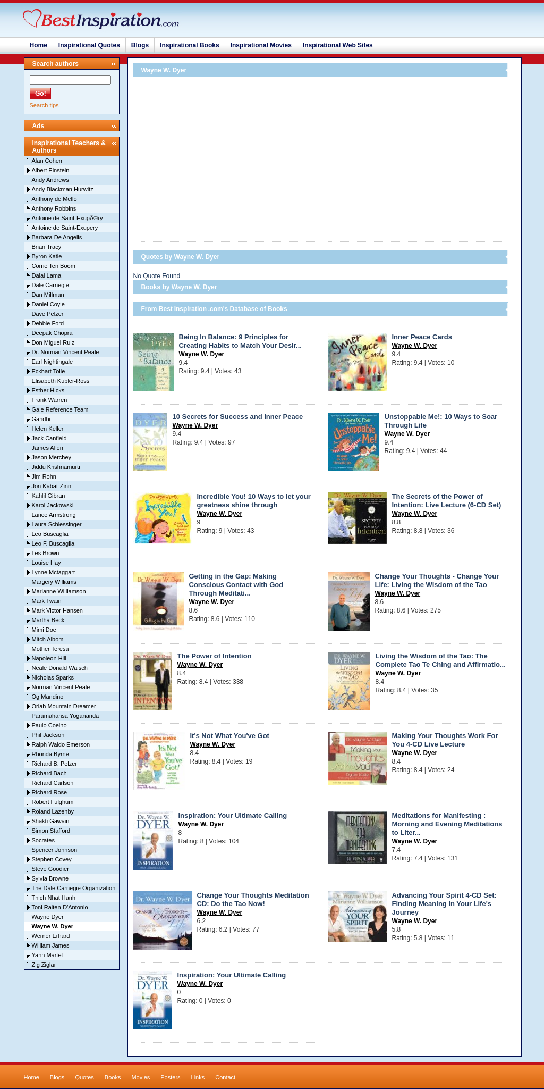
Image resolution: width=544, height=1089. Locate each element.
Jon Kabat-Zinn (52, 486)
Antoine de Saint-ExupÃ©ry (67, 218)
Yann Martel (47, 955)
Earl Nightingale (52, 361)
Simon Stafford (51, 830)
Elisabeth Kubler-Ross (61, 381)
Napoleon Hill (49, 658)
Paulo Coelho (49, 725)
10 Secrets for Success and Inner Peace (238, 417)
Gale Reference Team (60, 409)
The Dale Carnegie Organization (74, 888)
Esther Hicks (48, 390)
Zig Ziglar (44, 964)
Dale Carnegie (50, 285)
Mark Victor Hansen (57, 610)
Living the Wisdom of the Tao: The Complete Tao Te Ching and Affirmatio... (441, 660)
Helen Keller (48, 428)
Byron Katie (47, 256)
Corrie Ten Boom (53, 266)
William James (51, 945)
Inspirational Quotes (89, 45)
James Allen (47, 448)
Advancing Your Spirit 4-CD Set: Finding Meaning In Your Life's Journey (444, 903)
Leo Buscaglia (50, 534)
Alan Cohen (47, 160)
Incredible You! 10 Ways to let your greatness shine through (254, 500)
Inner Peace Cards (422, 337)
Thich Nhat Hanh (54, 897)
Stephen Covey (52, 859)
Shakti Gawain (51, 821)
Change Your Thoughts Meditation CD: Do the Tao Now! (253, 899)
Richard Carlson (53, 783)
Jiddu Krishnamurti (56, 467)
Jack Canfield (49, 438)
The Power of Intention (214, 656)
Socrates (43, 840)
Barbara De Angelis (57, 237)
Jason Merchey (52, 457)
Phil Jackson (48, 735)
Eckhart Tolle (48, 371)
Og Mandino (48, 696)
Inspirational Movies (261, 45)
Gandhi (41, 419)
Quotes (84, 1077)
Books (113, 1077)
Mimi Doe (44, 629)
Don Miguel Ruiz (53, 342)
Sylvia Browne (50, 878)
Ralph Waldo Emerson (61, 744)
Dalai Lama (47, 275)
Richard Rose (49, 792)
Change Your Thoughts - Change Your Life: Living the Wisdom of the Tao (437, 580)
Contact (225, 1077)
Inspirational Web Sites (338, 45)
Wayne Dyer (48, 917)
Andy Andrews (50, 180)
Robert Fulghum (53, 802)
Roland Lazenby (53, 811)
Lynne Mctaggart (53, 572)
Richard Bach (49, 773)
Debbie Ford (48, 323)
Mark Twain (47, 601)
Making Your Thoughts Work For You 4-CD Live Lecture (445, 740)
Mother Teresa (50, 649)
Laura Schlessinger (57, 524)
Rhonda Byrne (50, 754)
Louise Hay (46, 562)
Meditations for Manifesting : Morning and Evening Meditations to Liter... (447, 823)
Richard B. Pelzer (55, 763)
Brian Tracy (47, 247)
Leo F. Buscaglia (53, 543)
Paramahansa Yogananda (65, 716)
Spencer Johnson (55, 850)
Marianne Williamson (59, 591)
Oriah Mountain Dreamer (64, 706)
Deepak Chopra (52, 333)
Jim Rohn (44, 476)
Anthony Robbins (54, 208)
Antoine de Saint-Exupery (65, 227)
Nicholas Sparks (53, 677)
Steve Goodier (50, 869)
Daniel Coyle (48, 304)
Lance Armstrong (54, 515)
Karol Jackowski (53, 505)
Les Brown (46, 553)
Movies (140, 1077)
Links (198, 1077)
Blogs (140, 45)
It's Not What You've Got (229, 736)
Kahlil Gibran (48, 495)
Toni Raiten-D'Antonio (60, 907)
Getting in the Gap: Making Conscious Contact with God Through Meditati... (236, 584)
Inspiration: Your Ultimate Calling (232, 815)
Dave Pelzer (48, 314)
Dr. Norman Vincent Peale (65, 352)
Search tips (44, 105)
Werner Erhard (51, 936)
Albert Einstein (51, 170)
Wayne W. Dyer (202, 354)
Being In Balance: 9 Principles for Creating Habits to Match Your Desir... (240, 341)
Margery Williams (54, 582)
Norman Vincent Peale (61, 687)
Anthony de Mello (54, 199)
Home (38, 45)
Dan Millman (48, 294)
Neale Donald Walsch (60, 668)
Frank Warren (49, 400)
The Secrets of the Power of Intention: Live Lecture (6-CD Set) (447, 500)
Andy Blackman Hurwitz (63, 189)
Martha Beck (48, 620)
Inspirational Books (189, 45)
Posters (170, 1077)
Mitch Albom (48, 639)
